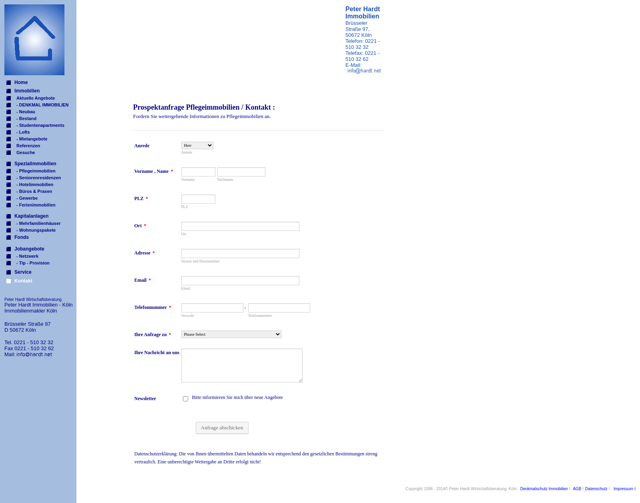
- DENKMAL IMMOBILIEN (42, 104)
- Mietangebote (32, 138)
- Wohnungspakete (36, 230)
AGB (577, 489)
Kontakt (23, 281)
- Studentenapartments (40, 125)
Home (21, 82)
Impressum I (625, 489)
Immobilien (27, 91)
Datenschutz (596, 489)
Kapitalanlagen (31, 216)
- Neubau (25, 111)
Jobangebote (29, 249)
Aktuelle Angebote (35, 98)
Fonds (21, 237)
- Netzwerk (27, 256)
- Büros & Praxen (34, 191)
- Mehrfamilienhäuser (38, 223)
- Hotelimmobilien (34, 184)
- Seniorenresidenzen (38, 177)
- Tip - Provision (33, 263)
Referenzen (28, 145)
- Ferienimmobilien (36, 204)
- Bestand (26, 118)
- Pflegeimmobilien (36, 170)
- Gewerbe (27, 198)
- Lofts (23, 132)
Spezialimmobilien (35, 163)
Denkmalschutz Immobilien (544, 489)
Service (23, 272)
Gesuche (25, 152)
